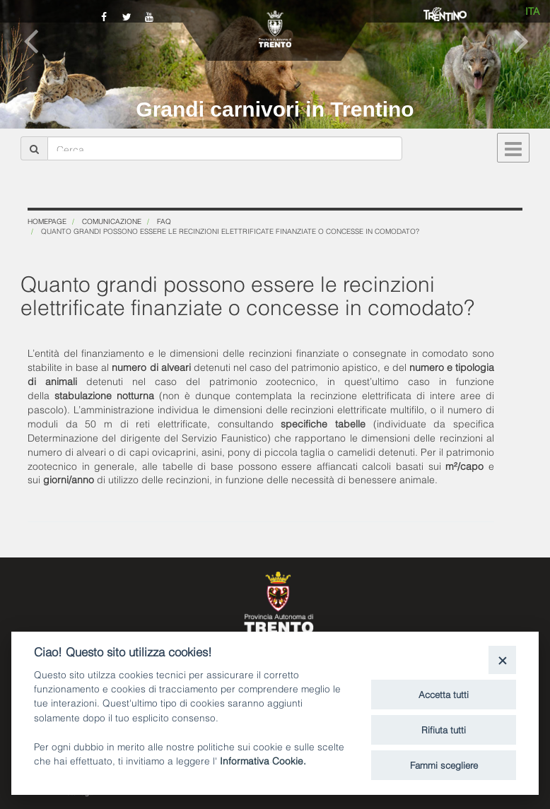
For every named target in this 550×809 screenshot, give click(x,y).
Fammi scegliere (444, 764)
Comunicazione (111, 221)
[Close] (502, 659)
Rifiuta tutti (443, 729)
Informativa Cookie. (263, 759)
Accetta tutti (444, 694)
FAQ (164, 221)
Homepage (47, 221)
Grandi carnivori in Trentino (275, 109)
